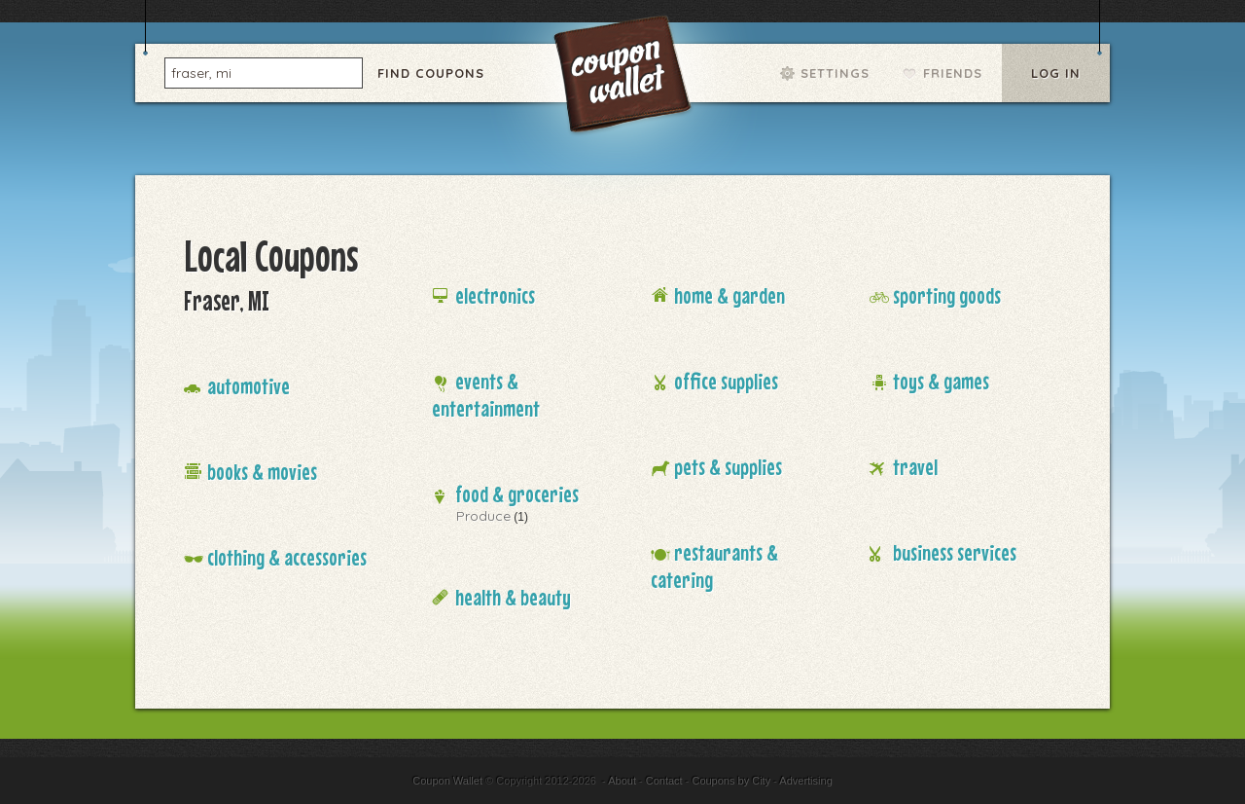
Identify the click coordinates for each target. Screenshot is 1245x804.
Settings (835, 73)
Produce (483, 516)
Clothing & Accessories (287, 557)
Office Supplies (726, 381)
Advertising (805, 780)
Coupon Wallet (624, 78)
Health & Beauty (513, 597)
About (622, 780)
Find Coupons (430, 73)
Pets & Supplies (728, 467)
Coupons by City (731, 780)
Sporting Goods (947, 295)
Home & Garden (729, 295)
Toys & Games (941, 381)
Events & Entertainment (486, 394)
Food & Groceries (517, 494)
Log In (1056, 73)
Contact (664, 780)
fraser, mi (201, 72)
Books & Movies (262, 471)
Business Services (954, 552)
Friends (952, 73)
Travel (915, 467)
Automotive (248, 386)
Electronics (495, 295)
